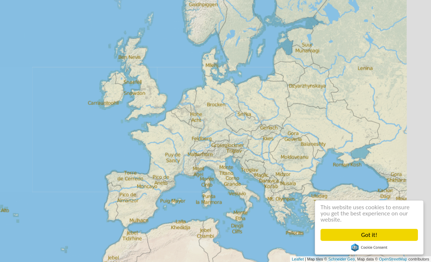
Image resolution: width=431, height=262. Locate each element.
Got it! (369, 235)
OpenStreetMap (393, 259)
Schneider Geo (341, 259)
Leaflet (298, 259)
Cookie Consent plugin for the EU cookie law (369, 247)
